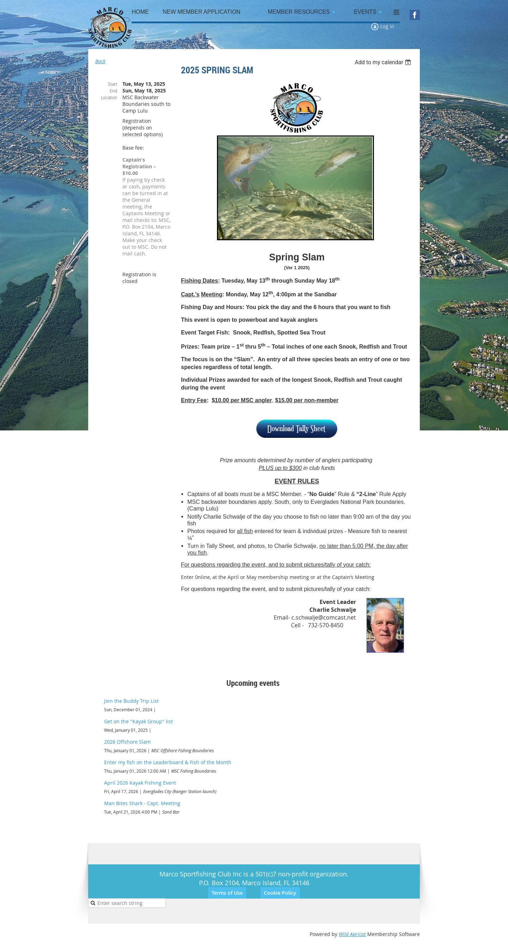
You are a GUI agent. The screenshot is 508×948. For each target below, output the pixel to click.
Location (109, 97)
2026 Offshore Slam (127, 741)
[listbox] (384, 62)
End (113, 90)
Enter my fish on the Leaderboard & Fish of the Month (167, 762)
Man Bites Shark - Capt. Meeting (142, 803)
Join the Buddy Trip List (131, 701)
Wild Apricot (352, 934)
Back (100, 61)
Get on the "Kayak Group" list (138, 721)
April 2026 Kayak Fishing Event (140, 782)
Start (112, 84)
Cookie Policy (280, 892)
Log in (387, 26)
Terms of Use (227, 892)
